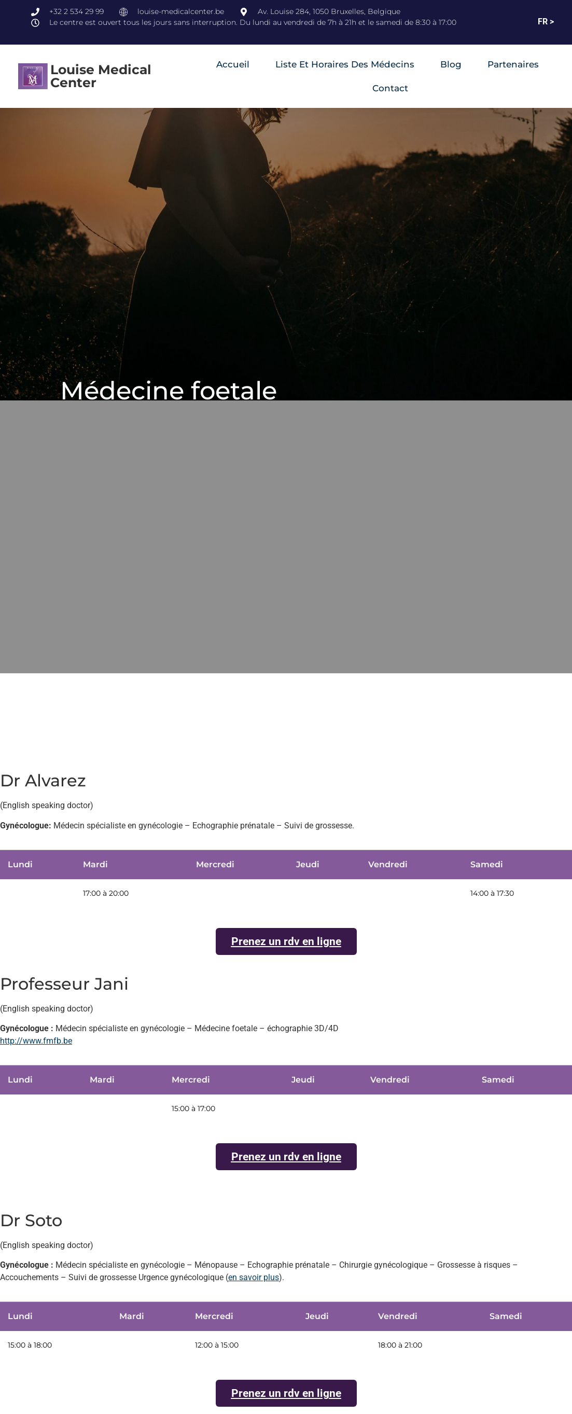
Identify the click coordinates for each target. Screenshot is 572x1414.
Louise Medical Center (100, 76)
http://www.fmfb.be (36, 1041)
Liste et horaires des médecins (344, 64)
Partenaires (513, 64)
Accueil (232, 64)
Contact (390, 88)
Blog (451, 64)
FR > (546, 21)
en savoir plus (253, 1278)
